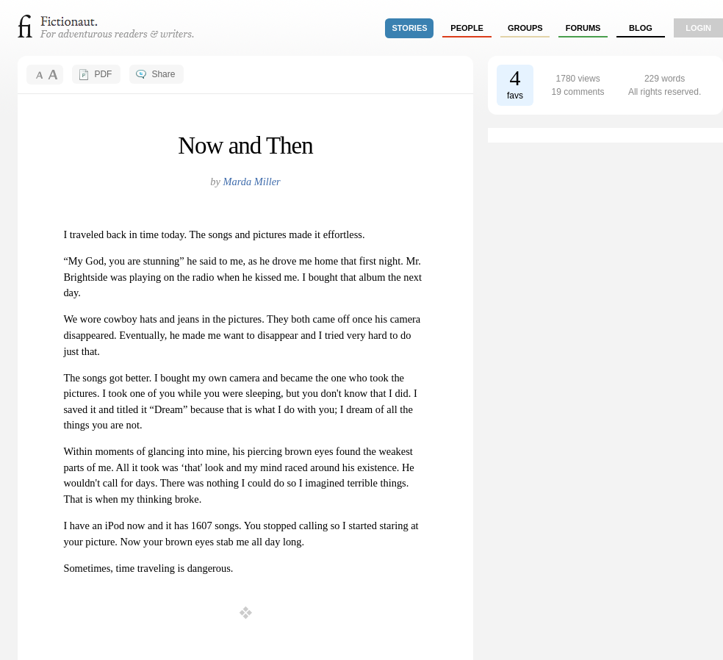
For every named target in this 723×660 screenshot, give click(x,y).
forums (583, 28)
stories (410, 28)
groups (525, 28)
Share (163, 74)
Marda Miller (251, 181)
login (698, 28)
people (466, 28)
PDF (103, 74)
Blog (640, 28)
